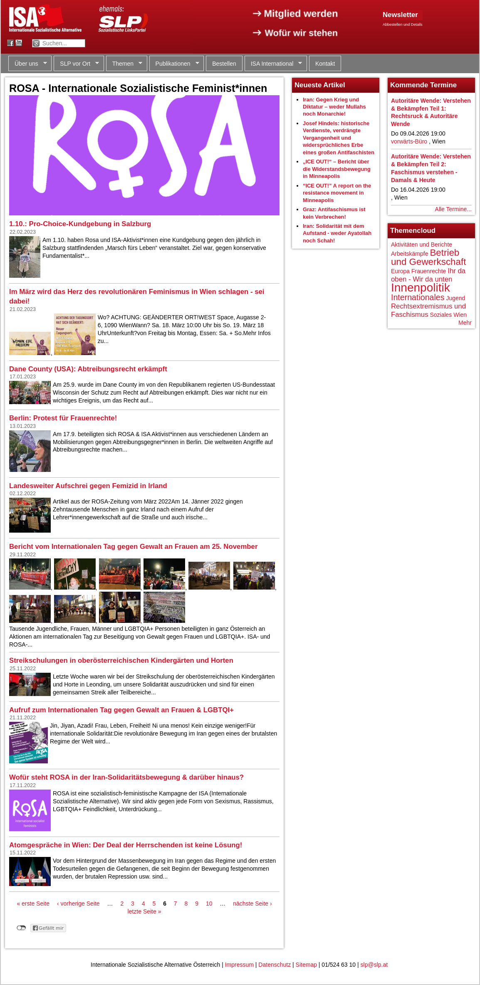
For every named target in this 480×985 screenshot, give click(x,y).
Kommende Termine (423, 85)
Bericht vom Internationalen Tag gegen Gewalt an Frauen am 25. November (133, 547)
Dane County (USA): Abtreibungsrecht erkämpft (88, 369)
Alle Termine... (453, 209)
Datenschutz (274, 964)
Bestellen (224, 63)
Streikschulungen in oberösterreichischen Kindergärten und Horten (121, 660)
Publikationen (174, 63)
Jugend (455, 298)
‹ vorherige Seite (78, 903)
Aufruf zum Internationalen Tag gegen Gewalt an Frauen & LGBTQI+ (121, 710)
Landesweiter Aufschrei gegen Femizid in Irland (88, 486)
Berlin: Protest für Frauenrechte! (63, 418)
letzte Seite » (144, 911)
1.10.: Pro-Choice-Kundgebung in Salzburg (80, 224)
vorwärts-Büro (409, 141)
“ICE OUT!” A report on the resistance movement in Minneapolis (337, 193)
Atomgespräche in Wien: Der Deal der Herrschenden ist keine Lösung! (125, 845)
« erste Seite (33, 903)
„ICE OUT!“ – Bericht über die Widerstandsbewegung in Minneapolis (337, 168)
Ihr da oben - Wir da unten (428, 275)
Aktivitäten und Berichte (421, 244)
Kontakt (325, 63)
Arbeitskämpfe (409, 253)
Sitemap (306, 964)
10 (209, 903)
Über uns (27, 63)
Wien (460, 314)
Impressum (239, 964)
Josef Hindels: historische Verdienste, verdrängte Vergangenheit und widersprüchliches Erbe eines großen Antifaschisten (338, 138)
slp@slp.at (374, 964)
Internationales (418, 297)
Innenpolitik (420, 287)
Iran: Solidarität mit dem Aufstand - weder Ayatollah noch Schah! (337, 233)
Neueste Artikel (319, 85)
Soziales (441, 314)
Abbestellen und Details (403, 24)
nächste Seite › (252, 903)
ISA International (273, 63)
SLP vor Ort (76, 63)
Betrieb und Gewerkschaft (428, 257)
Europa (400, 271)
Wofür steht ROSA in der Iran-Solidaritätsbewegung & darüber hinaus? (126, 777)
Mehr (465, 322)
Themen (124, 63)
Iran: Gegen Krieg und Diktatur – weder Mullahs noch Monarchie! (334, 106)
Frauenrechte (428, 271)
